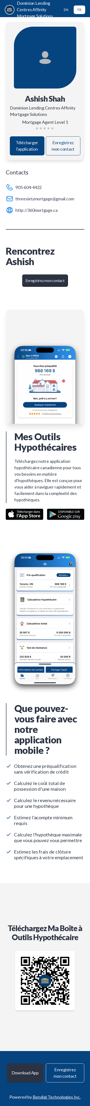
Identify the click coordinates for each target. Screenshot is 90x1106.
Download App (25, 1072)
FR (79, 10)
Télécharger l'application (27, 146)
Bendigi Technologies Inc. (57, 1097)
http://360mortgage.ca (36, 210)
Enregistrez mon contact (63, 146)
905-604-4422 (28, 187)
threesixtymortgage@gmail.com (44, 198)
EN (66, 10)
